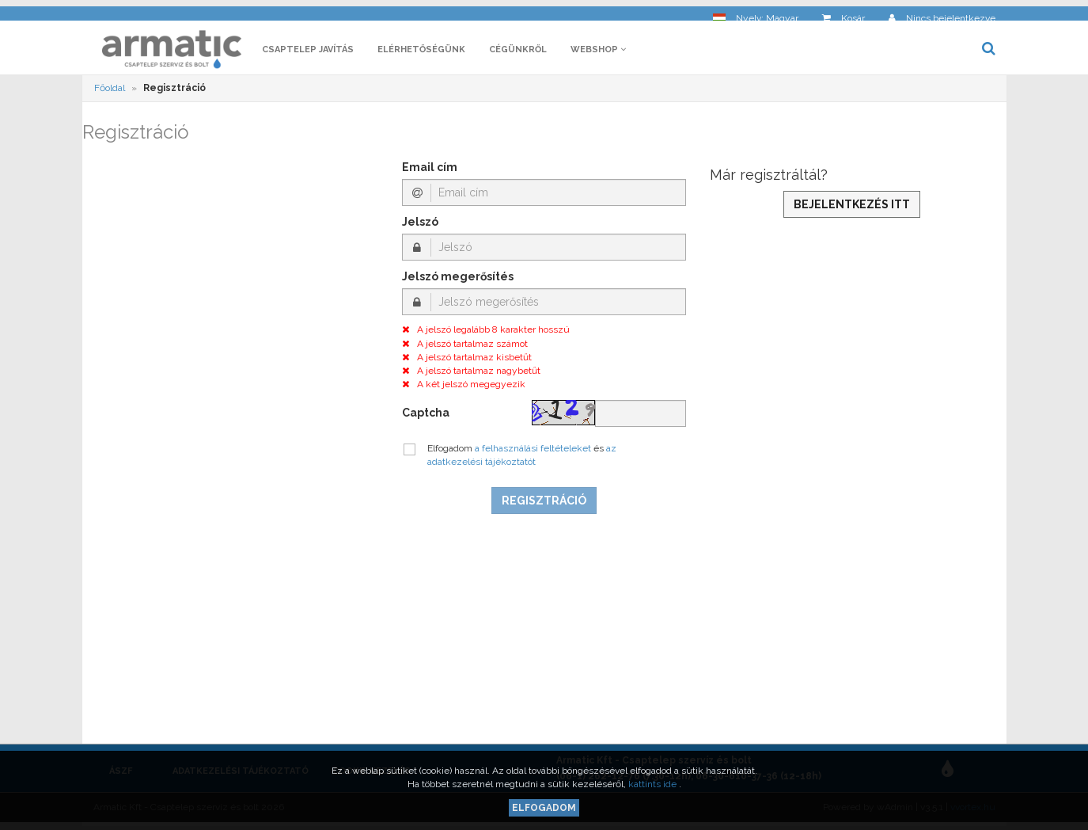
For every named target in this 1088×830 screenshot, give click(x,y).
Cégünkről (518, 53)
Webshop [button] (598, 53)
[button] (755, 12)
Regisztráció (544, 504)
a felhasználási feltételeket (534, 452)
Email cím (429, 172)
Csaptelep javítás (308, 53)
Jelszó (420, 226)
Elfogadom (544, 807)
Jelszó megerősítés (458, 281)
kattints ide (653, 784)
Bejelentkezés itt (852, 208)
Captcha (425, 416)
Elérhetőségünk (421, 53)
